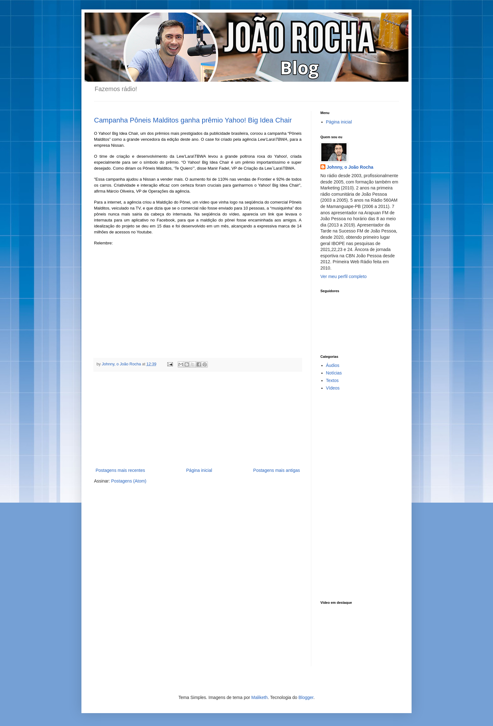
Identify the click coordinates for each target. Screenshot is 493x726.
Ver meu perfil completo (343, 276)
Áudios (333, 365)
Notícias (334, 372)
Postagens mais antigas (276, 470)
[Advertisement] (198, 419)
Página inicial (199, 470)
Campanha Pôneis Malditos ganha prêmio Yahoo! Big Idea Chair (193, 120)
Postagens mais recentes (120, 470)
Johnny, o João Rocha (350, 167)
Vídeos (333, 387)
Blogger (305, 697)
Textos (332, 380)
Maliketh (259, 697)
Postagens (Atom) (128, 480)
